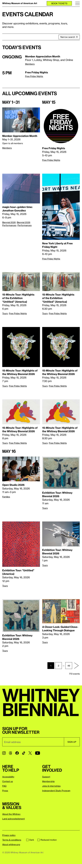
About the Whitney (11, 814)
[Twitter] (30, 753)
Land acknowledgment (13, 818)
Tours (5, 313)
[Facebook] (17, 753)
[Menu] (77, 3)
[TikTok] (23, 753)
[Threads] (10, 753)
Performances (25, 225)
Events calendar (27, 14)
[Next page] (76, 665)
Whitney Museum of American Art (19, 3)
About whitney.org (11, 844)
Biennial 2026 (9, 222)
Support (46, 776)
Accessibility (8, 776)
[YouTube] (37, 753)
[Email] (33, 741)
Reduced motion (47, 840)
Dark (30, 840)
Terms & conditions (11, 840)
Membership (48, 781)
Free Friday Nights (34, 76)
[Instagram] (4, 753)
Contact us (7, 781)
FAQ (4, 786)
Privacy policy (9, 835)
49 (68, 665)
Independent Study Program (56, 790)
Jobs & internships (51, 786)
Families (6, 496)
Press (5, 790)
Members (30, 64)
